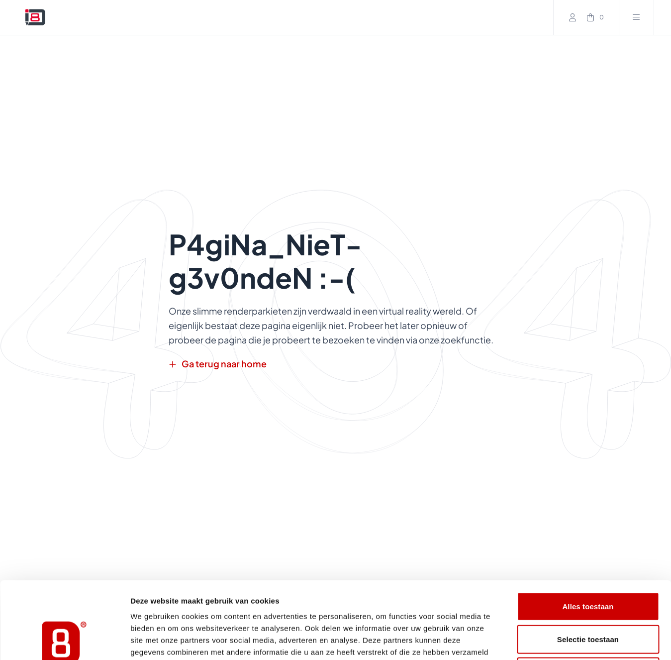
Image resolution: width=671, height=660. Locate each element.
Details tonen (537, 640)
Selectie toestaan (588, 562)
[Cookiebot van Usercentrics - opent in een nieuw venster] (64, 640)
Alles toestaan (587, 529)
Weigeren (588, 594)
